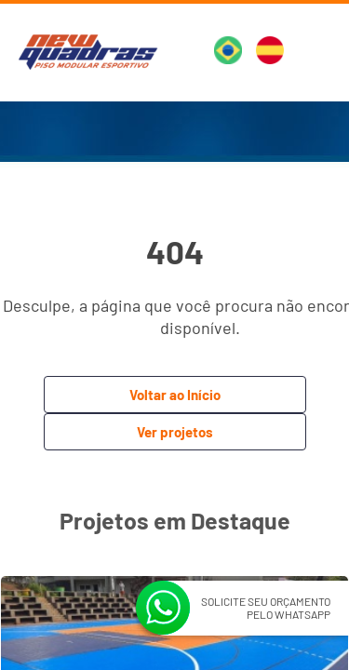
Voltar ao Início (175, 394)
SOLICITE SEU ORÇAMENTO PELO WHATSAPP (265, 608)
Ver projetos (175, 431)
